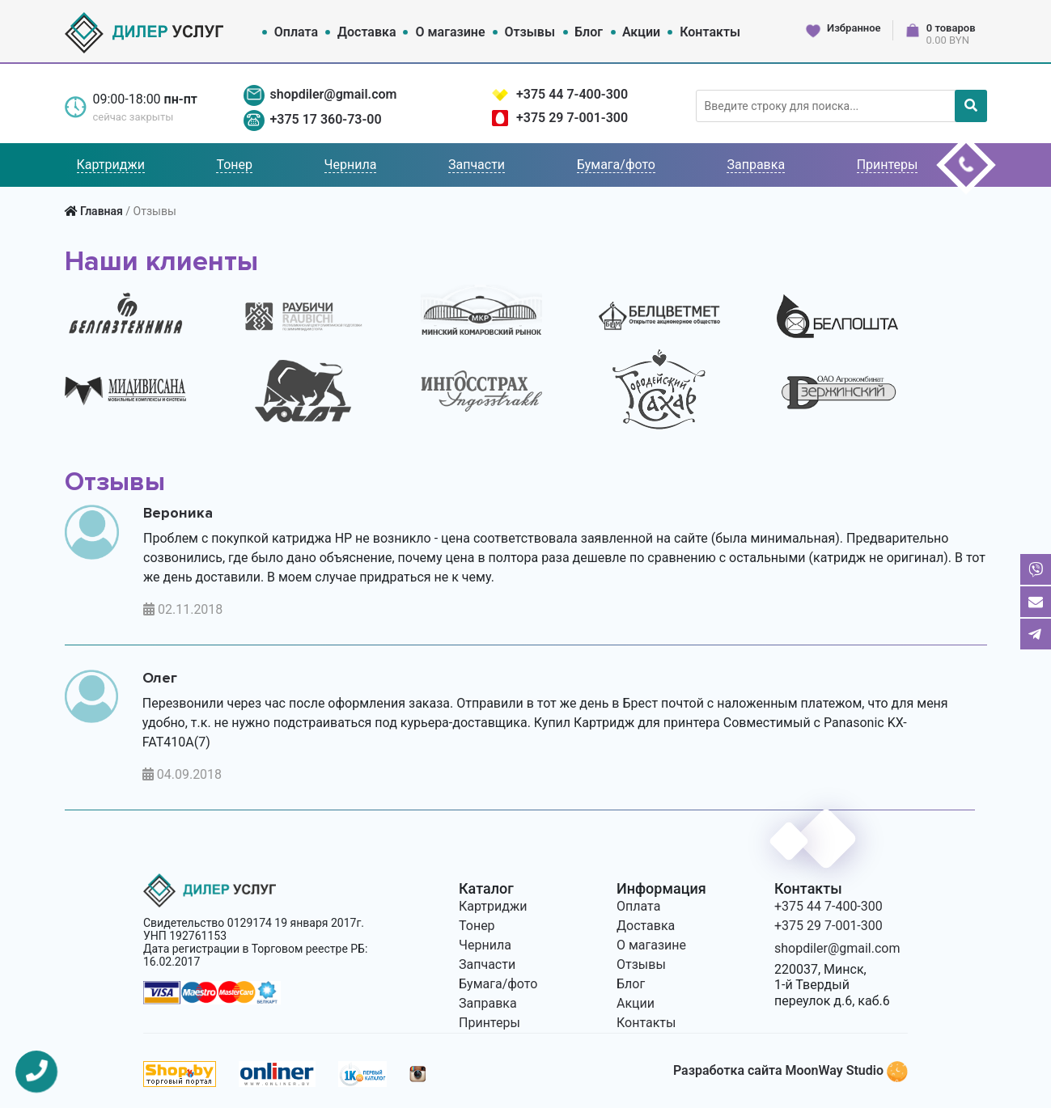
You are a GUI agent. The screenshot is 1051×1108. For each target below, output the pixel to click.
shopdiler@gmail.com (332, 94)
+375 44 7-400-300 (572, 94)
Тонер (234, 164)
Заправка (756, 164)
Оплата (296, 32)
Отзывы (530, 32)
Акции (641, 32)
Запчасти (476, 164)
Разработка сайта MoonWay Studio (790, 1070)
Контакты (710, 32)
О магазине (450, 32)
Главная (101, 211)
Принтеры (887, 164)
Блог (588, 32)
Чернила (350, 164)
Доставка (366, 32)
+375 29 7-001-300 (572, 117)
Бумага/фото (616, 164)
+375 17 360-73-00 (325, 119)
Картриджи (111, 164)
